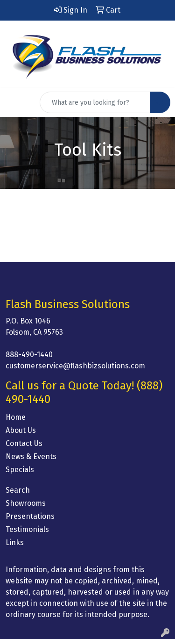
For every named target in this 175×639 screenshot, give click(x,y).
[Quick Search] (95, 102)
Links (15, 542)
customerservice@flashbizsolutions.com (75, 365)
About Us (21, 430)
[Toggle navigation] (14, 102)
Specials (20, 469)
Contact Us (24, 443)
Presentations (30, 516)
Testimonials (27, 529)
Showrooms (26, 503)
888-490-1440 (29, 354)
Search (18, 490)
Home (16, 417)
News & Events (31, 456)
